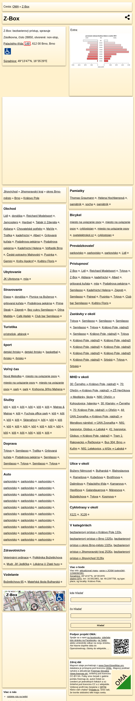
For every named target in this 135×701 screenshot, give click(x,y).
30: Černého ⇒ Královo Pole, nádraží (93, 384)
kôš (6, 406)
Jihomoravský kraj (32, 191)
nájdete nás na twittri (17, 696)
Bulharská (102, 470)
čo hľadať (76, 609)
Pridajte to (94, 689)
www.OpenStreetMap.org (111, 665)
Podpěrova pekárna (27, 241)
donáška (17, 215)
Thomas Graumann (82, 197)
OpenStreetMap (71, 182)
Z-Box (25, 6)
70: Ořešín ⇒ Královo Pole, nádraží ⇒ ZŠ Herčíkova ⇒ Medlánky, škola (100, 391)
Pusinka (49, 254)
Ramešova (79, 477)
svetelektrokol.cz (83, 235)
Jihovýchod (11, 191)
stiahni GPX (76, 578)
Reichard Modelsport (39, 215)
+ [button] (8, 102)
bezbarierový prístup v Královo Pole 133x (95, 532)
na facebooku (94, 637)
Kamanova (117, 483)
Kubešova (96, 477)
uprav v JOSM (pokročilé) (112, 570)
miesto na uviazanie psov (41, 376)
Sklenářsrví (30, 419)
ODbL (109, 668)
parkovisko (10, 481)
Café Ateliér (24, 316)
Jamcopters (11, 222)
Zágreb (19, 309)
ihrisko (8, 358)
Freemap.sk (90, 182)
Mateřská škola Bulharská (44, 581)
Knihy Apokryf (25, 261)
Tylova (8, 450)
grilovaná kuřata (14, 303)
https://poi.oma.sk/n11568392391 (116, 182)
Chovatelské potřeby (30, 228)
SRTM (103, 687)
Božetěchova (78, 496)
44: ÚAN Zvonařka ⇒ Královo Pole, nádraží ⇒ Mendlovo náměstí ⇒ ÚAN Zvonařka (97, 416)
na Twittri (102, 640)
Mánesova (115, 490)
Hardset (27, 222)
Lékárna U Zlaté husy (46, 564)
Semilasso (22, 450)
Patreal (91, 296)
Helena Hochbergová (111, 197)
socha (89, 204)
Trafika (8, 235)
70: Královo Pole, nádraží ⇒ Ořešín (95, 409)
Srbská (108, 359)
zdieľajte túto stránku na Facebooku (90, 638)
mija (25, 278)
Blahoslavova (120, 470)
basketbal (52, 351)
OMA (15, 6)
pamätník (76, 204)
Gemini (8, 261)
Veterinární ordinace (16, 557)
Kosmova (108, 496)
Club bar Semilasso (47, 316)
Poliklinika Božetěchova (47, 557)
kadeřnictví (23, 235)
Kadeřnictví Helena (29, 248)
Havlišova (76, 490)
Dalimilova (76, 483)
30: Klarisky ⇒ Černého (115, 403)
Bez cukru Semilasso (40, 309)
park (16, 389)
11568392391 (77, 573)
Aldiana (8, 228)
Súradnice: (10, 61)
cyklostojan (87, 228)
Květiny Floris (45, 261)
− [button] (8, 108)
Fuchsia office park (36, 413)
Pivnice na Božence (41, 296)
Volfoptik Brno (54, 248)
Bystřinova (113, 477)
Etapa (7, 296)
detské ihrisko (12, 351)
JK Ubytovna (12, 278)
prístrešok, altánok (15, 334)
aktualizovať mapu (89, 570)
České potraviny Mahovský (23, 254)
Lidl (6, 215)
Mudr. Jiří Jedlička (18, 564)
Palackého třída (17, 44)
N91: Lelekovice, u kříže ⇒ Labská (102, 448)
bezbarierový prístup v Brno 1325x (91, 538)
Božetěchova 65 (14, 581)
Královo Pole (31, 198)
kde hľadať (76, 593)
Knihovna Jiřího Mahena (47, 389)
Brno (17, 198)
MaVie (50, 228)
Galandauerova (95, 490)
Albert (37, 235)
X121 (73, 514)
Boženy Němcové (81, 470)
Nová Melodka (12, 376)
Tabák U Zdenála (46, 222)
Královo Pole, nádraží (115, 327)
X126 (83, 514)
